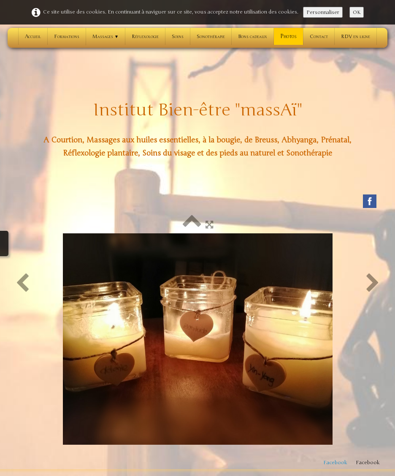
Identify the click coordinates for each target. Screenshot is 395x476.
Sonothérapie (211, 36)
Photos (288, 36)
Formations (66, 36)
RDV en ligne (355, 36)
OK (356, 12)
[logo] (197, 128)
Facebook (335, 462)
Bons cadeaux (252, 36)
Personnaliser (322, 12)
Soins (178, 36)
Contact (319, 36)
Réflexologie (145, 36)
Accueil (33, 36)
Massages (105, 36)
